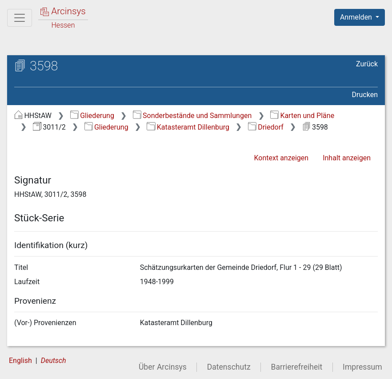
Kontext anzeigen (281, 158)
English (20, 360)
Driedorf (266, 127)
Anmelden (357, 17)
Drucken (365, 94)
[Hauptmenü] (19, 18)
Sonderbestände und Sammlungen (192, 115)
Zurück (367, 64)
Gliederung (92, 115)
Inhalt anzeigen (347, 158)
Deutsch (53, 360)
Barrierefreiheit (297, 367)
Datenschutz (229, 367)
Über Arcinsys (163, 367)
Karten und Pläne (302, 115)
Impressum (362, 367)
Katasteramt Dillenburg (188, 127)
